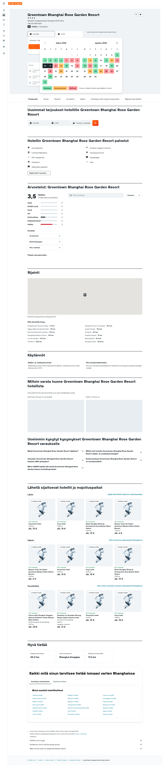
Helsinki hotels (38, 711)
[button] (3, 3)
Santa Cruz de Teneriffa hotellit (78, 708)
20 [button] (61, 71)
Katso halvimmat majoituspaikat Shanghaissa (125, 540)
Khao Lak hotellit (38, 705)
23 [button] (77, 71)
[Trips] (4, 47)
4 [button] (50, 60)
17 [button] (45, 71)
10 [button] (45, 66)
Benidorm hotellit (109, 705)
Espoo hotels (107, 711)
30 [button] (77, 76)
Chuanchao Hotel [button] (34, 524)
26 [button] (56, 76)
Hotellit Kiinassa (62, 760)
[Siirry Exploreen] (4, 31)
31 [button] (45, 82)
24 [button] (45, 76)
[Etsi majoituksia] (4, 15)
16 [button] (77, 66)
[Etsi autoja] (4, 20)
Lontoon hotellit (108, 695)
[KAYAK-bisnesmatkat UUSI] (4, 40)
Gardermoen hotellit (40, 708)
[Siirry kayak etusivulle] (15, 3)
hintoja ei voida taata (80, 734)
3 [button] (44, 60)
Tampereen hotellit (74, 705)
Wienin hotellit (38, 702)
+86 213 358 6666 (35, 23)
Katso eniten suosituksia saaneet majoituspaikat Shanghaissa (119, 586)
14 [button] (66, 66)
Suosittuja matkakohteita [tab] (40, 682)
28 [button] (66, 76)
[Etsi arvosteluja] (98, 195)
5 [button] (55, 60)
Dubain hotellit (108, 708)
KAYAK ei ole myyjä (86, 740)
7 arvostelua (43, 26)
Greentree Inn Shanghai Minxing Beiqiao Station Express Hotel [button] (69, 616)
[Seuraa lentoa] (4, 35)
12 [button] (56, 66)
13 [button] (61, 66)
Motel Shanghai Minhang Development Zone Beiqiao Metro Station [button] (98, 526)
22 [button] (72, 71)
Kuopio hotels (107, 714)
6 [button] (61, 60)
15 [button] (72, 66)
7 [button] (66, 60)
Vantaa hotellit (38, 695)
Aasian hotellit (49, 760)
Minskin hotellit (73, 702)
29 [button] (72, 76)
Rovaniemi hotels (74, 714)
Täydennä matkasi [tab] (59, 682)
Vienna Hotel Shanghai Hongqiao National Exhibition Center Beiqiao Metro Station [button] (41, 617)
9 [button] (77, 60)
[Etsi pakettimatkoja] (4, 24)
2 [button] (77, 55)
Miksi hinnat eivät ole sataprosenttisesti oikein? (86, 748)
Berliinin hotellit (73, 698)
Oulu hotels (72, 711)
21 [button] (66, 71)
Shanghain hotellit (74, 760)
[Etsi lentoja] (4, 10)
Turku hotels (37, 714)
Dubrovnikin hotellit (39, 698)
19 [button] (56, 71)
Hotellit (40, 760)
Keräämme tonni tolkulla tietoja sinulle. (86, 744)
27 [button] (61, 76)
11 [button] (50, 66)
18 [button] (50, 71)
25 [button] (50, 76)
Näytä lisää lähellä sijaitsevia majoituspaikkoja (125, 494)
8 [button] (71, 60)
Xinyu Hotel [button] (61, 524)
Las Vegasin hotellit (109, 698)
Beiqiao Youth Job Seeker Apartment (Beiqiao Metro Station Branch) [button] (127, 526)
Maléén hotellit (73, 695)
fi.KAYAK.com (32, 760)
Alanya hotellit (108, 702)
